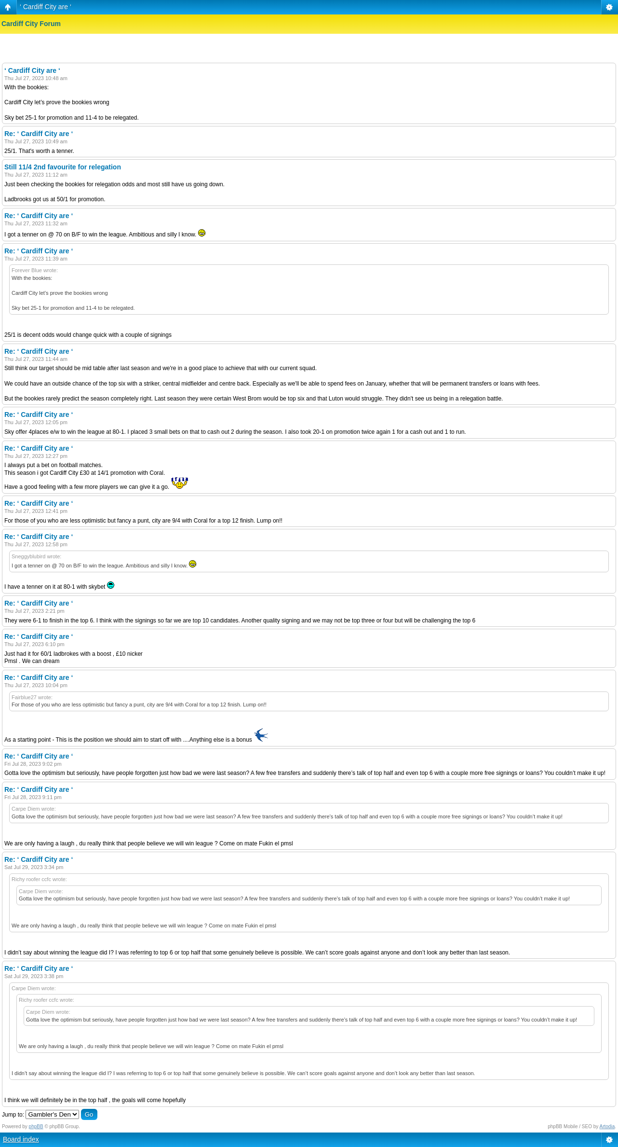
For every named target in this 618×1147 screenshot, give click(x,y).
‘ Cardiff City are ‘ (45, 7)
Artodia (607, 1126)
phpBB (36, 1126)
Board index (21, 1139)
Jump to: (13, 1114)
